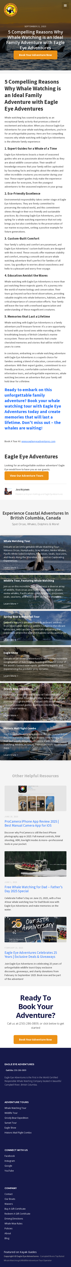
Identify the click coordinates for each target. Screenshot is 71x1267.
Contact (9, 1194)
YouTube (9, 1170)
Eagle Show (10, 1127)
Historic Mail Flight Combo (18, 1132)
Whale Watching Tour (15, 1108)
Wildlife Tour (11, 1113)
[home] (9, 9)
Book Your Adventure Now (35, 55)
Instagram (10, 1160)
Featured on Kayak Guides (20, 1252)
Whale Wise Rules (13, 1223)
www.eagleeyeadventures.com (38, 441)
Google (8, 1165)
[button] (65, 5)
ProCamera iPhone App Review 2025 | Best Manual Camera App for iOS (32, 823)
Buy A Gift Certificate (15, 1208)
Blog (7, 1238)
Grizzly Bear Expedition (16, 1117)
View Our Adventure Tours (26, 475)
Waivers (9, 1203)
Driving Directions (14, 1218)
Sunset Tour (11, 1122)
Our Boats (10, 1198)
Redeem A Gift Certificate (17, 1213)
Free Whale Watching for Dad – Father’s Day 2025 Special (33, 889)
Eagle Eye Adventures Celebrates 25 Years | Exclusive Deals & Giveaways (31, 955)
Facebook (10, 1155)
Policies (8, 1228)
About (8, 1233)
